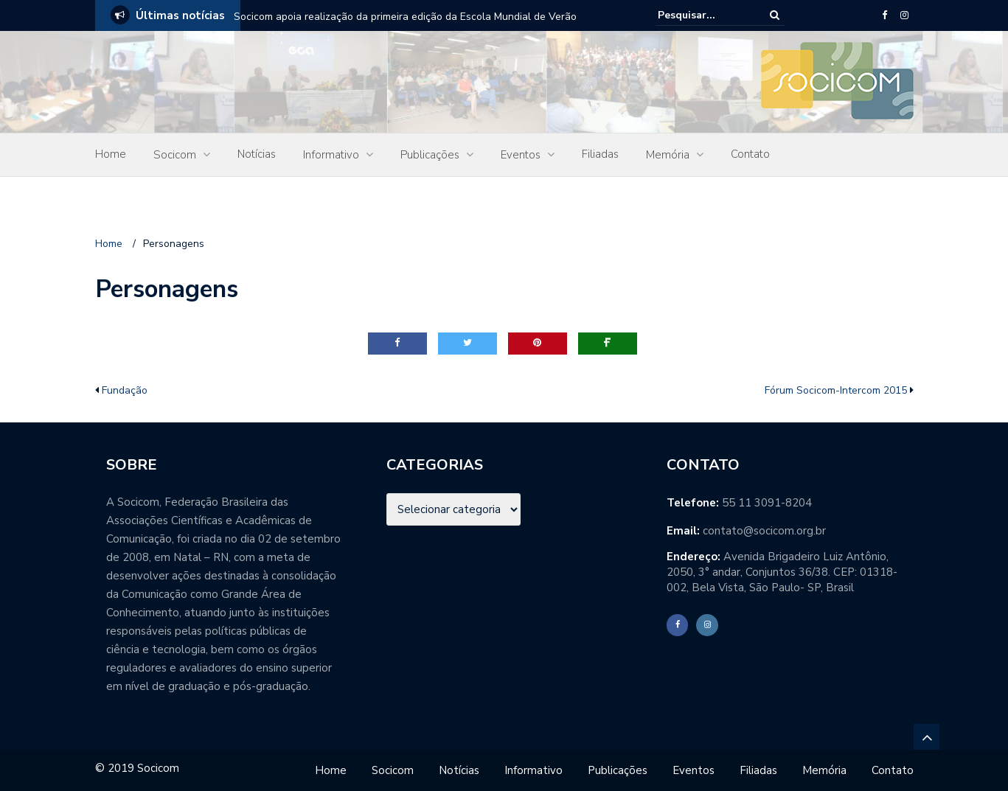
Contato (750, 154)
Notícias (256, 154)
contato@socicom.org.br (764, 530)
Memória (667, 154)
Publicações (429, 154)
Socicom (174, 154)
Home (110, 154)
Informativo (331, 154)
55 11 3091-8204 (767, 502)
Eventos (521, 154)
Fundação (124, 390)
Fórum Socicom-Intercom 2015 (836, 390)
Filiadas (600, 154)
